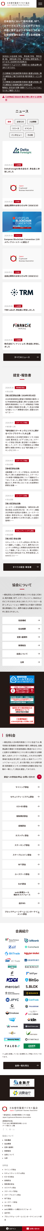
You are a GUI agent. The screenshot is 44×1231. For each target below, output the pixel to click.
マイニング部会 (22, 787)
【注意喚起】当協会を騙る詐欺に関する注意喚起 (23, 98)
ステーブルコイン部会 (22, 854)
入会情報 (32, 122)
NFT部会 (22, 864)
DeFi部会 (22, 883)
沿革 (22, 662)
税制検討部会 (22, 816)
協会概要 (22, 628)
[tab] (9, 121)
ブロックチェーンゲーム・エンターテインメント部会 (22, 913)
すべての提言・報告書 (22, 567)
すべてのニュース (22, 357)
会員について (22, 653)
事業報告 (22, 645)
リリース (15, 128)
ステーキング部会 (22, 845)
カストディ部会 (22, 835)
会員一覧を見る (22, 1065)
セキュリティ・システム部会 (22, 796)
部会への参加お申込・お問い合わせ (19, 776)
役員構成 (22, 620)
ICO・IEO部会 (22, 806)
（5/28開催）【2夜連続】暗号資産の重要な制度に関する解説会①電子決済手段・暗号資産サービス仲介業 (22, 76)
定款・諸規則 (22, 637)
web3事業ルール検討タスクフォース (22, 893)
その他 (30, 135)
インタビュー (16, 135)
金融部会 (22, 825)
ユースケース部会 (22, 874)
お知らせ (20, 122)
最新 (9, 122)
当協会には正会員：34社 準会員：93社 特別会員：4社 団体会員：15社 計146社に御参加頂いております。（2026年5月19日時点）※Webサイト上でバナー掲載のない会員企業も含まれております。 (22, 62)
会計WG (22, 903)
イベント (28, 128)
